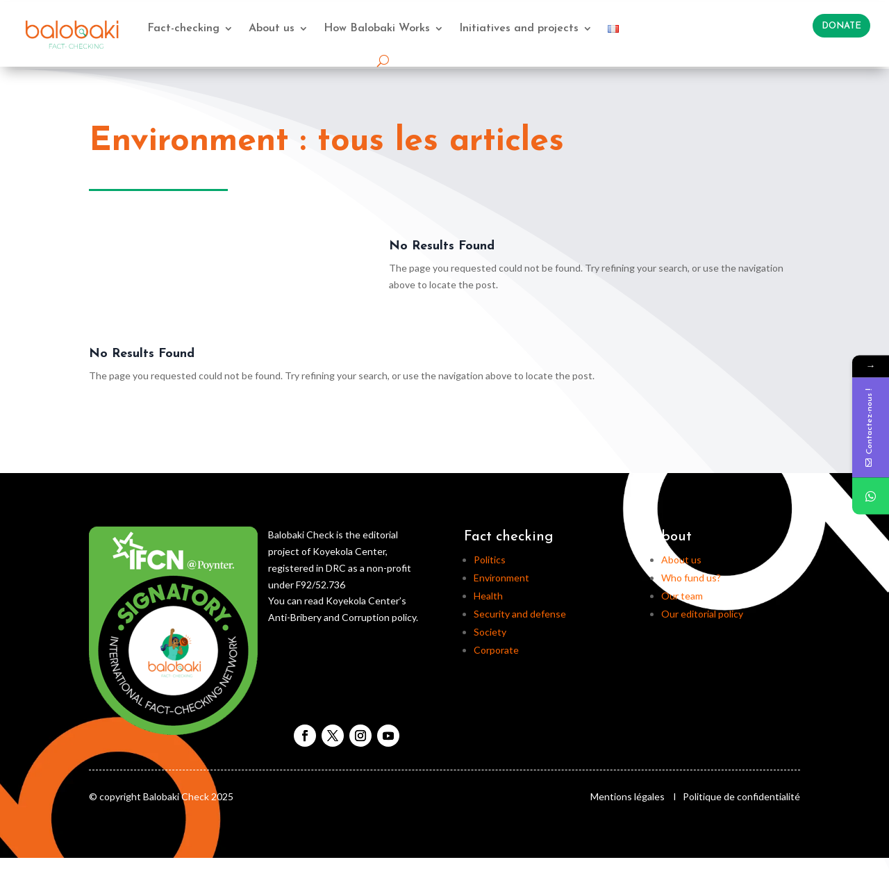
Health (488, 596)
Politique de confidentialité (741, 796)
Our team (682, 596)
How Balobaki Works (377, 28)
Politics (490, 559)
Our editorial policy (702, 614)
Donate (841, 26)
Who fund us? (691, 578)
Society (490, 632)
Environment (501, 578)
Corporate (496, 650)
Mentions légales (627, 796)
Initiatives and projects (519, 28)
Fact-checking (183, 28)
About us (271, 28)
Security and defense (520, 614)
